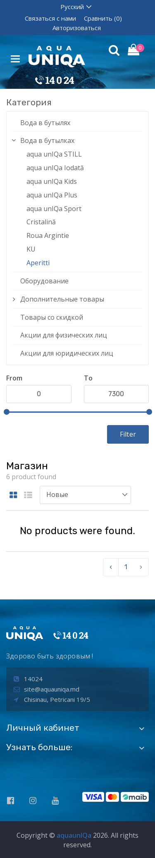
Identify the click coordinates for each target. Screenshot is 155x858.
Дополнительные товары (62, 299)
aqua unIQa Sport (53, 208)
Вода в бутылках (47, 140)
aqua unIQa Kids (51, 181)
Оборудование (44, 280)
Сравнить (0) (103, 18)
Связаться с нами (50, 18)
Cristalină (41, 221)
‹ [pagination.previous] (111, 567)
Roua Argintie (47, 235)
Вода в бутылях (45, 122)
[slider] (7, 412)
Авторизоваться (76, 28)
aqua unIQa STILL (54, 154)
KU (31, 249)
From (14, 378)
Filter (128, 434)
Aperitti (38, 262)
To (88, 378)
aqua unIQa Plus (51, 195)
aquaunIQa (74, 835)
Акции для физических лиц (63, 335)
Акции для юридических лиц (66, 353)
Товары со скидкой (51, 317)
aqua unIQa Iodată (55, 167)
